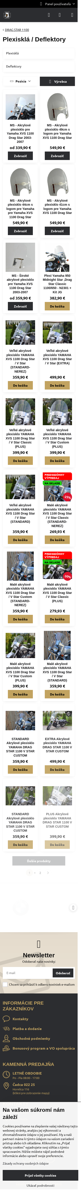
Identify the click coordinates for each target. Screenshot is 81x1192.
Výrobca (57, 81)
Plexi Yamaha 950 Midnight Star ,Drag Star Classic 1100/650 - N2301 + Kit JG (57, 284)
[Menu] (72, 14)
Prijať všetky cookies (40, 1175)
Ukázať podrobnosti (40, 1185)
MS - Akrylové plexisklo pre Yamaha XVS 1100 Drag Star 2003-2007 (20, 133)
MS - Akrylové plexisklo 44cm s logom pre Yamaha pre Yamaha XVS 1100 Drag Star (20, 209)
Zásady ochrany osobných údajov (26, 1163)
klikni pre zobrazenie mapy (31, 1093)
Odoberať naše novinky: (39, 961)
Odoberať (63, 973)
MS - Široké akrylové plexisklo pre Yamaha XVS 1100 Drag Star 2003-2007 (20, 284)
